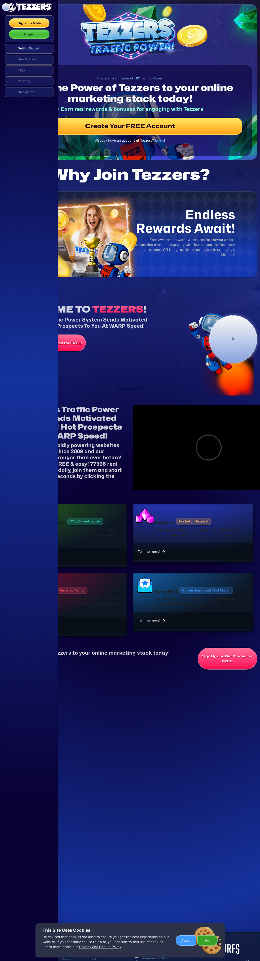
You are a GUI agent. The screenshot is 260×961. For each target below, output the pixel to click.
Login (29, 34)
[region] (29, 473)
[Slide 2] (159, 400)
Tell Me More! (84, 535)
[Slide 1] (150, 400)
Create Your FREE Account (159, 137)
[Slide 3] (167, 400)
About (186, 940)
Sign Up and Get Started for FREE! (108, 371)
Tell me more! (84, 600)
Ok (207, 940)
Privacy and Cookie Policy (100, 947)
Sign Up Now (29, 23)
